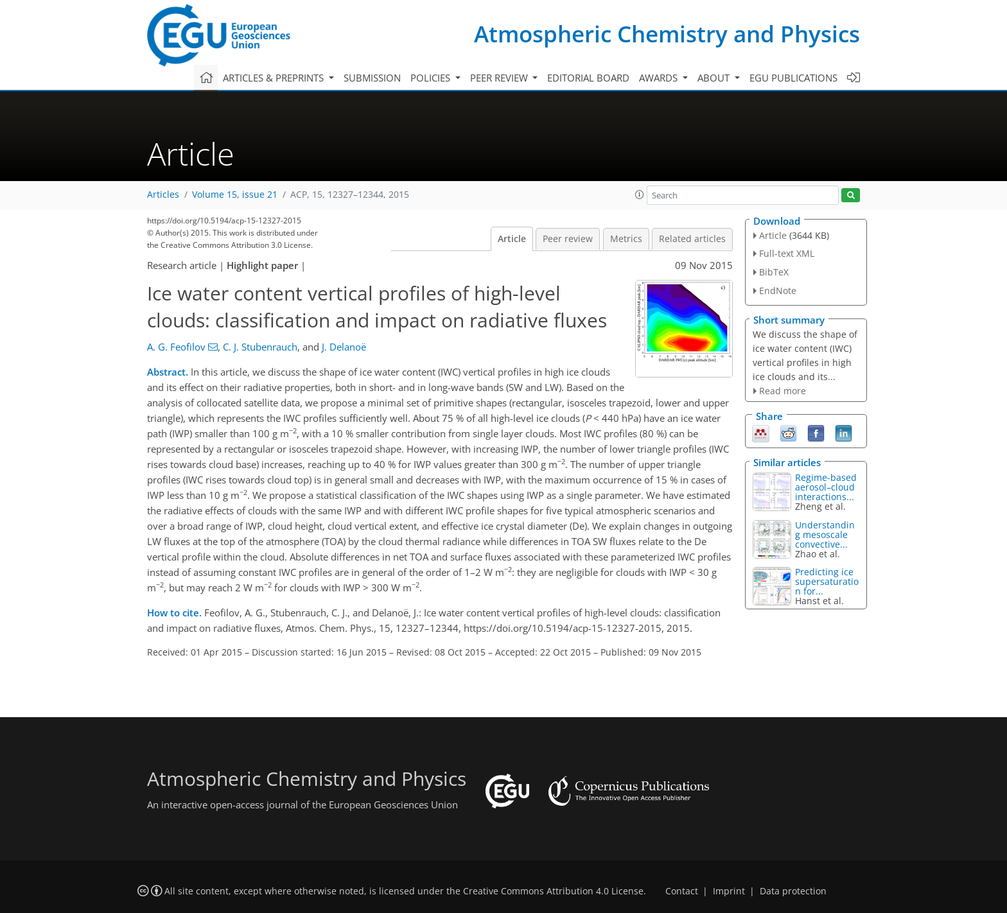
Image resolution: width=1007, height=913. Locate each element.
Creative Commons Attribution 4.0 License (553, 891)
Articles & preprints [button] (274, 77)
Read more (782, 391)
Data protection (793, 891)
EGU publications (793, 77)
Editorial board (588, 77)
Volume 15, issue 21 (234, 194)
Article (512, 239)
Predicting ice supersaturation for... (827, 581)
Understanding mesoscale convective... (825, 534)
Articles (163, 194)
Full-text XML (786, 253)
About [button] (714, 77)
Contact (681, 891)
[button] (639, 194)
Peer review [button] (500, 77)
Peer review (568, 239)
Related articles (692, 239)
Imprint (729, 891)
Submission (372, 77)
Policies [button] (431, 77)
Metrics (626, 239)
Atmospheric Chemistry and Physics (667, 34)
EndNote (777, 290)
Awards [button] (659, 77)
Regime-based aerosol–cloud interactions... (826, 487)
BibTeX (774, 272)
